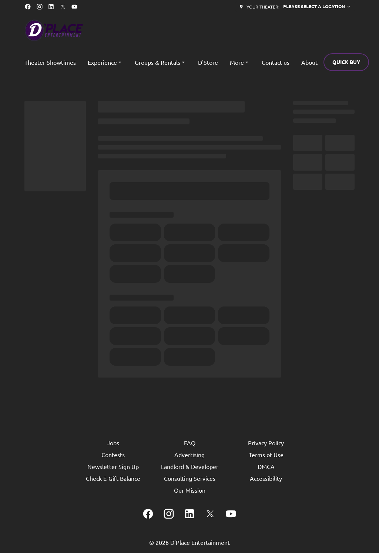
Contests (113, 454)
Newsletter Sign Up (113, 466)
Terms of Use (266, 454)
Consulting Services (189, 478)
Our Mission (189, 490)
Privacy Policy (266, 442)
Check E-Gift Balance (113, 478)
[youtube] (74, 6)
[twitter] (63, 6)
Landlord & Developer (189, 466)
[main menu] (171, 62)
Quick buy (346, 61)
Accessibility (266, 478)
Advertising (189, 454)
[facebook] (27, 6)
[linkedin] (51, 6)
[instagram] (39, 6)
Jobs (113, 442)
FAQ (189, 442)
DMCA (266, 466)
